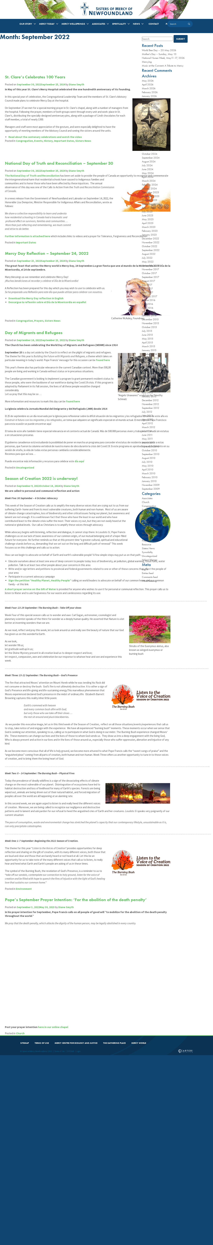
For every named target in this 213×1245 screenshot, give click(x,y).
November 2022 (150, 242)
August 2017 (148, 281)
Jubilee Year (148, 529)
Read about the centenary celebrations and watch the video (47, 164)
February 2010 (149, 477)
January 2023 (149, 234)
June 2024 (147, 169)
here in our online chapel (55, 1216)
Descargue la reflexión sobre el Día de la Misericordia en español (49, 363)
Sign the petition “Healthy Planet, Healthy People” (42, 706)
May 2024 (148, 173)
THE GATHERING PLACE (114, 1232)
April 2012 (147, 423)
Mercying (147, 62)
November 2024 (150, 150)
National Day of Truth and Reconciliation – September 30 (61, 178)
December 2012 (150, 400)
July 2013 (147, 388)
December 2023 (150, 192)
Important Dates (66, 167)
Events (40, 167)
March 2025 (149, 134)
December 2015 (150, 319)
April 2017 (147, 292)
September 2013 (150, 385)
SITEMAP (24, 1232)
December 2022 (150, 238)
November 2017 (150, 269)
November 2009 (151, 485)
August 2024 (149, 161)
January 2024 (149, 188)
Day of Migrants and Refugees (35, 393)
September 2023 (151, 204)
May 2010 (147, 465)
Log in (145, 569)
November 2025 (150, 104)
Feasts (145, 517)
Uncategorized (27, 566)
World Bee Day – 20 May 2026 (159, 50)
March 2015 (148, 346)
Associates (147, 498)
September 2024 (151, 157)
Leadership (147, 533)
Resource (146, 544)
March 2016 (148, 311)
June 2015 (147, 335)
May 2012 (147, 419)
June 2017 (147, 288)
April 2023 (147, 223)
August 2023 (149, 207)
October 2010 (149, 450)
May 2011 (147, 438)
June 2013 (147, 392)
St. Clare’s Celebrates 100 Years (37, 77)
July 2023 (147, 211)
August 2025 (149, 115)
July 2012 (147, 412)
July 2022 (147, 258)
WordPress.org (149, 581)
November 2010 (150, 446)
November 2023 (150, 196)
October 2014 (149, 354)
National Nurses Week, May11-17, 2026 (163, 58)
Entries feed (147, 573)
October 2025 (149, 107)
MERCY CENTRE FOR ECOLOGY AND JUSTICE (76, 1232)
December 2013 (150, 373)
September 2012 (150, 408)
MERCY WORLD (138, 1232)
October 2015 (149, 327)
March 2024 (149, 181)
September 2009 (151, 489)
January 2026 (149, 96)
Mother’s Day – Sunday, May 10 (159, 54)
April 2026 (147, 84)
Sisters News (85, 167)
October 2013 (149, 381)
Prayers (41, 382)
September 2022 (151, 250)
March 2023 (149, 227)
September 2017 (150, 277)
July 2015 (147, 331)
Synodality (147, 552)
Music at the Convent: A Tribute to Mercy (162, 65)
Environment (26, 1099)
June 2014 (147, 365)
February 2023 (150, 231)
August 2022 (149, 254)
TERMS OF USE (42, 1232)
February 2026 (150, 92)
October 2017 (149, 273)
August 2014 (148, 361)
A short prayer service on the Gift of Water (32, 715)
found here (22, 440)
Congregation (26, 167)
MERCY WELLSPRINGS (73, 23)
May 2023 (148, 219)
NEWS (136, 23)
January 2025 (149, 142)
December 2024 (150, 146)
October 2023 (149, 200)
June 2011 (147, 435)
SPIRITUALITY (119, 23)
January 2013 (149, 396)
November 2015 (150, 323)
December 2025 (150, 100)
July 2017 (147, 284)
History (50, 167)
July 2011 (147, 431)
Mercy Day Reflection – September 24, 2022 (49, 288)
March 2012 (148, 427)
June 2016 (147, 304)
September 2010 (150, 454)
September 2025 (151, 111)
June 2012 (147, 415)
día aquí (81, 560)
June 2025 (147, 123)
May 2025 (148, 127)
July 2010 (147, 462)
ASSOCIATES (98, 23)
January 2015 (149, 350)
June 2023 (147, 215)
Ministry (146, 536)
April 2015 (147, 342)
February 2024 (150, 184)
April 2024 (147, 177)
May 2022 (148, 261)
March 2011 (148, 442)
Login (78, 1240)
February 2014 (149, 369)
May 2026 (148, 80)
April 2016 (147, 308)
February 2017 (149, 296)
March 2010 (148, 473)
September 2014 (150, 358)
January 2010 (149, 481)
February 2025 (150, 138)
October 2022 (149, 246)
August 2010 (148, 458)
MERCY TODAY (46, 23)
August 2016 (148, 300)
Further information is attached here (29, 267)
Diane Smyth (78, 84)
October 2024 (149, 154)
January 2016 (149, 315)
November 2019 (150, 265)
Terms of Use (59, 1240)
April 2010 (147, 469)
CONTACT (154, 23)
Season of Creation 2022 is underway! (43, 577)
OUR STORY (25, 23)
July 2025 (147, 119)
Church (22, 1222)
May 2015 (147, 338)
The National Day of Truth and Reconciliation (34, 191)
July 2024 (147, 165)
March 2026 (149, 88)
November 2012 (150, 404)
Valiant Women (149, 560)
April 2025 (147, 130)
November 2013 (150, 377)
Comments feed (150, 577)
